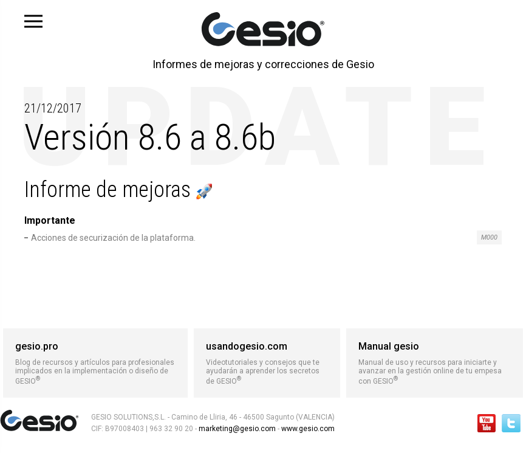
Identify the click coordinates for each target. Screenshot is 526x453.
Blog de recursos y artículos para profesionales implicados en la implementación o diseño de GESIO (95, 363)
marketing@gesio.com (237, 428)
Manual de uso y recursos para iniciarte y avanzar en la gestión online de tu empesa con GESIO (434, 363)
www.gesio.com (307, 428)
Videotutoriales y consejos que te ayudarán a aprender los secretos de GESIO (267, 363)
